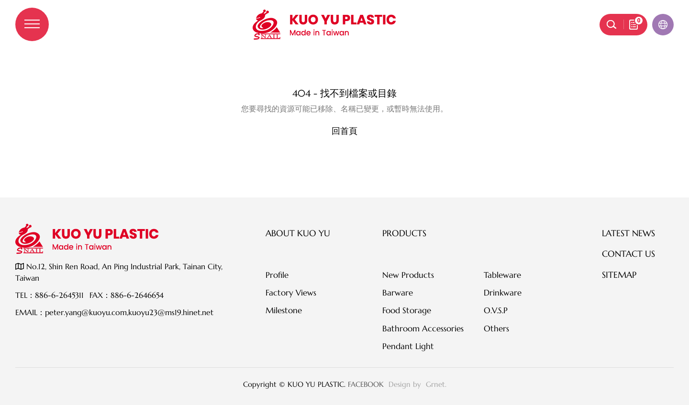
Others (496, 328)
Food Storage (406, 310)
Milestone (284, 310)
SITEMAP (619, 274)
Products (404, 233)
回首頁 (344, 130)
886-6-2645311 (59, 295)
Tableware (502, 275)
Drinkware (503, 292)
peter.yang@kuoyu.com (86, 312)
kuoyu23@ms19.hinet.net (170, 312)
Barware (397, 292)
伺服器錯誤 (344, 73)
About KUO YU (298, 233)
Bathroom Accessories (423, 328)
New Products (408, 275)
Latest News (628, 233)
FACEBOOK (366, 384)
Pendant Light (408, 346)
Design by (406, 384)
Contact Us (628, 253)
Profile (277, 275)
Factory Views (291, 292)
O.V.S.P (496, 310)
